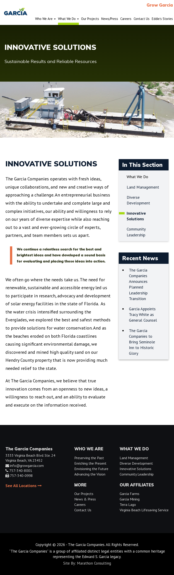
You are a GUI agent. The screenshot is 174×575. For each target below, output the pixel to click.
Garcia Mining (130, 499)
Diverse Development (136, 463)
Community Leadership (137, 474)
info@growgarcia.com (27, 465)
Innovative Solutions (135, 468)
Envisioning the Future (91, 468)
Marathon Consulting (94, 563)
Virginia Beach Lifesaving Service (144, 510)
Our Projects (83, 493)
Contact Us (82, 510)
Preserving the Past (89, 458)
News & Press (85, 499)
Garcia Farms (129, 493)
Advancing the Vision (89, 474)
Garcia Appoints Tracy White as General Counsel (143, 314)
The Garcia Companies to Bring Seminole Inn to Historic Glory (142, 342)
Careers (80, 504)
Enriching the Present (90, 463)
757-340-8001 (20, 470)
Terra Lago (128, 504)
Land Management (134, 458)
